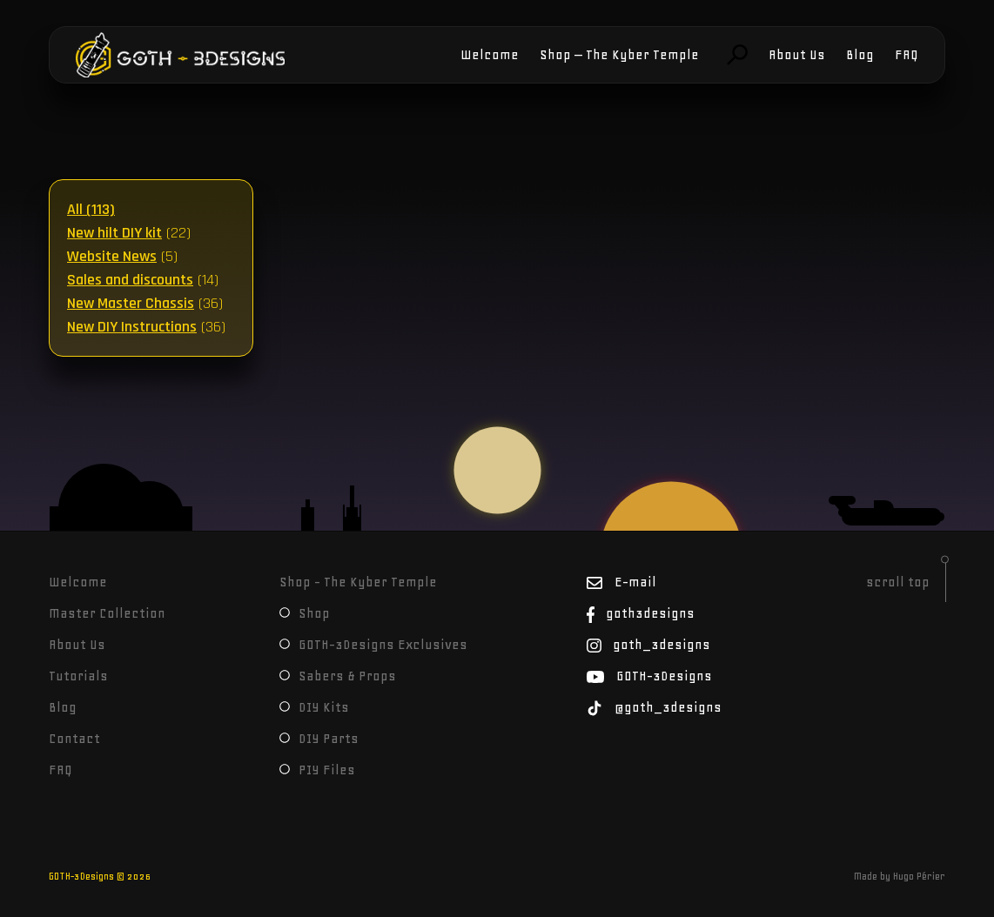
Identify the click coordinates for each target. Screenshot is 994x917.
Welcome (489, 55)
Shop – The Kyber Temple (619, 55)
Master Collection (107, 613)
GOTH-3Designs (129, 55)
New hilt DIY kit (114, 233)
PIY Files (317, 770)
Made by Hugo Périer (899, 876)
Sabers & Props (337, 676)
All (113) (91, 209)
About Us (797, 55)
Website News (112, 256)
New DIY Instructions (132, 327)
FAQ (906, 55)
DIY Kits (314, 707)
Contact (74, 738)
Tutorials (78, 676)
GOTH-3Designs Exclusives (373, 645)
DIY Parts (319, 738)
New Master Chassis (130, 303)
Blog (860, 55)
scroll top (898, 582)
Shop (304, 613)
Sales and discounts (130, 280)
